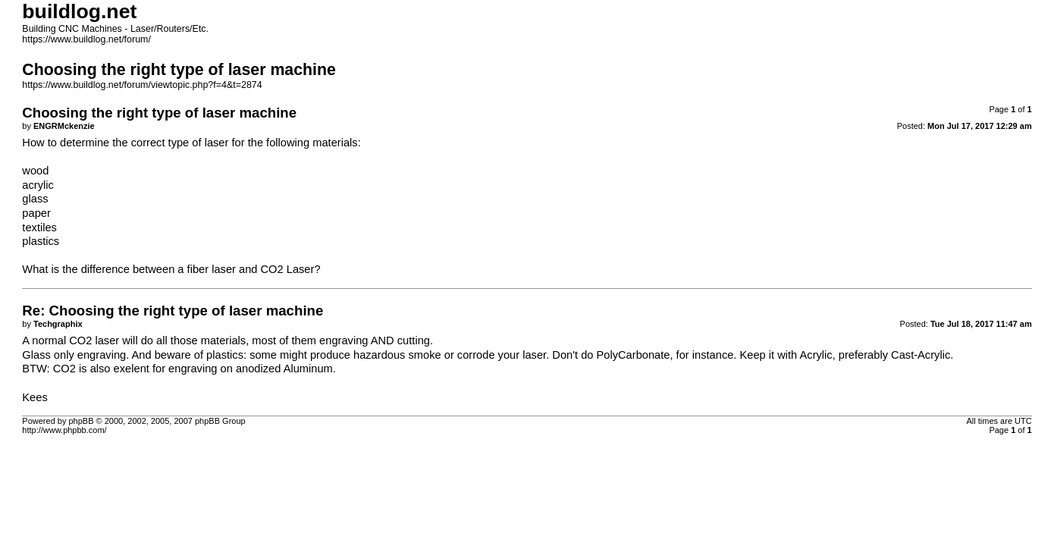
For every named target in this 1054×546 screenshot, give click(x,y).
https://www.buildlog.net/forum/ (86, 39)
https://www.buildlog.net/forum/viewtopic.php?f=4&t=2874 (142, 85)
